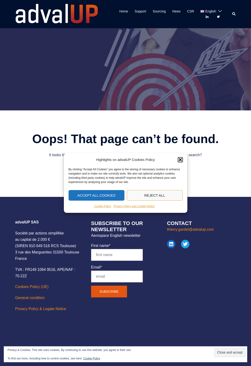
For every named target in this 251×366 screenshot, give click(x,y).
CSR (190, 11)
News (176, 11)
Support (140, 11)
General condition (30, 298)
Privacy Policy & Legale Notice (40, 309)
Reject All (154, 199)
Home (123, 11)
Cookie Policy (102, 209)
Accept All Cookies (96, 199)
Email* (117, 273)
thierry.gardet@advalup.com (190, 229)
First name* (117, 252)
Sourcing (159, 11)
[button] (180, 163)
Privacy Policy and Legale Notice (133, 209)
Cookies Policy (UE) (32, 287)
